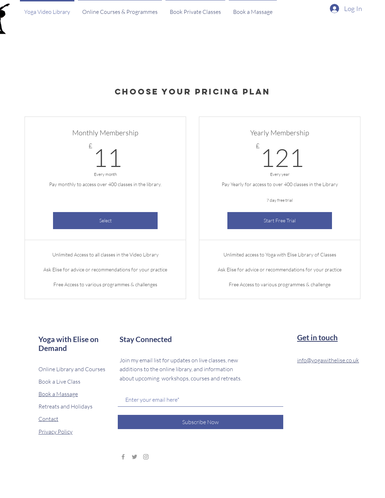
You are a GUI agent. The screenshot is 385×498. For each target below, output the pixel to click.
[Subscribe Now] (200, 422)
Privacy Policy (55, 431)
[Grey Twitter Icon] (134, 456)
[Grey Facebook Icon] (123, 456)
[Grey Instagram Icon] (145, 456)
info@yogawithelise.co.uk (328, 360)
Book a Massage (58, 393)
